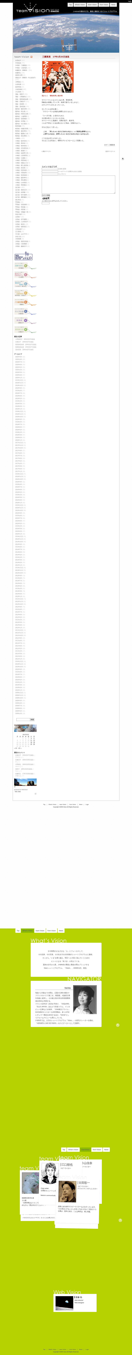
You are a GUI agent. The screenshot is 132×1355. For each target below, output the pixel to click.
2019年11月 (19, 383)
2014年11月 (19, 539)
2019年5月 (18, 398)
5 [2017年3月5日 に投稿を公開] (34, 738)
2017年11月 (19, 445)
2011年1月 (18, 659)
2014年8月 (18, 547)
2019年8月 (18, 390)
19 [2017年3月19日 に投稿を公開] (34, 742)
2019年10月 (19, 385)
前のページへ (47, 151)
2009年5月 (18, 711)
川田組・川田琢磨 (21, 244)
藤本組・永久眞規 (21, 124)
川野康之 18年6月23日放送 (24, 764)
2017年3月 (18, 466)
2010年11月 (19, 664)
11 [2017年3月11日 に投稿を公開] (31, 740)
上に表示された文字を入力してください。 (55, 204)
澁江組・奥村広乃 (21, 190)
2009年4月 (18, 713)
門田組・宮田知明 (21, 204)
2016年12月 (19, 474)
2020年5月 (18, 367)
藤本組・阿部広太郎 (21, 114)
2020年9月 (18, 357)
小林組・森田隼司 (21, 178)
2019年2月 (18, 406)
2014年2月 (18, 562)
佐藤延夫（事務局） (21, 70)
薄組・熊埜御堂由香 (21, 99)
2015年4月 (18, 526)
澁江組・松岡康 (20, 192)
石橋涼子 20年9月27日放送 (24, 342)
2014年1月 (18, 565)
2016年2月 (18, 500)
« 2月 (15, 748)
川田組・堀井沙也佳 (21, 241)
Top (44, 804)
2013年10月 (19, 573)
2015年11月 (19, 508)
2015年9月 (18, 513)
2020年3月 (18, 372)
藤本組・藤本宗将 (21, 109)
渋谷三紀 (18, 236)
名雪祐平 (18, 60)
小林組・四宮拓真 (21, 170)
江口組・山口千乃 (21, 234)
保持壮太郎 (18, 75)
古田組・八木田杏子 (21, 222)
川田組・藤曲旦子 (21, 246)
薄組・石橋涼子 (20, 101)
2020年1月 (18, 377)
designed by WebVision (21, 789)
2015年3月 (18, 528)
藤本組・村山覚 (20, 111)
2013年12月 (19, 568)
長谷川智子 (18, 214)
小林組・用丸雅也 (21, 180)
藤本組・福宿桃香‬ (21, 119)
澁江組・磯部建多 (21, 197)
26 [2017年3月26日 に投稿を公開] (34, 744)
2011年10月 (19, 635)
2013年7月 (18, 581)
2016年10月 (19, 479)
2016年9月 (18, 482)
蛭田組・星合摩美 (21, 136)
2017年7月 (18, 456)
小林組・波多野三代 (21, 153)
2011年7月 (18, 643)
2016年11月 (19, 476)
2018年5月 (18, 430)
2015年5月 (18, 523)
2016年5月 (18, 492)
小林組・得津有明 (21, 175)
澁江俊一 (18, 187)
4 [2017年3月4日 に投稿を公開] (31, 738)
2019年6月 (18, 396)
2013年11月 (19, 570)
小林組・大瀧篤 (20, 158)
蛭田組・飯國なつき (21, 133)
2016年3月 (18, 497)
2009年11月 (19, 695)
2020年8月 (18, 359)
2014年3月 (18, 560)
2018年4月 (18, 432)
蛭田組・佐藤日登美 (21, 128)
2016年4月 (18, 495)
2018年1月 (18, 440)
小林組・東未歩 (20, 143)
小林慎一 (18, 138)
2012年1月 (18, 627)
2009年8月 (18, 703)
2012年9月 (18, 607)
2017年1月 (18, 471)
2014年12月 (19, 536)
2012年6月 (18, 614)
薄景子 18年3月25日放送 (23, 769)
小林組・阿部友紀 (21, 160)
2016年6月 (18, 489)
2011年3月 (18, 653)
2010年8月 (18, 672)
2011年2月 (18, 656)
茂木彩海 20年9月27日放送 (24, 349)
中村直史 (18, 63)
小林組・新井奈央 (21, 146)
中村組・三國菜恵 (21, 65)
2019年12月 (19, 380)
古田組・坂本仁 (20, 224)
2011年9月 (18, 638)
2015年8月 (18, 515)
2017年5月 (18, 461)
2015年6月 (18, 521)
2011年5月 (18, 648)
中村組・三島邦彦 (21, 68)
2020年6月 (18, 364)
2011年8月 (18, 640)
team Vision (63, 804)
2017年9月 (18, 450)
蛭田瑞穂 (18, 126)
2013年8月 (18, 578)
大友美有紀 (18, 89)
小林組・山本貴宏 (21, 182)
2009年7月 (18, 706)
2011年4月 (18, 651)
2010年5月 (18, 680)
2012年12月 (19, 599)
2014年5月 (18, 555)
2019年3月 (18, 403)
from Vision (72, 804)
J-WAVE (61, 965)
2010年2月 (18, 687)
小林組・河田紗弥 (21, 173)
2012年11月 (19, 601)
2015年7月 (18, 518)
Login (87, 804)
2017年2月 (18, 469)
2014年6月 (18, 552)
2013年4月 (18, 588)
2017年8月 (18, 453)
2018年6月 (18, 427)
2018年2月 (18, 437)
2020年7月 (18, 362)
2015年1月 (18, 534)
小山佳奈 (18, 92)
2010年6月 (18, 677)
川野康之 (18, 82)
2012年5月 (18, 617)
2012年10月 (19, 604)
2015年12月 (19, 505)
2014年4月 (18, 557)
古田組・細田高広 (21, 227)
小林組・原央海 (20, 168)
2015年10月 (19, 510)
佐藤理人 (18, 73)
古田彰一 (18, 217)
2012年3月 (18, 622)
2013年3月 (18, 591)
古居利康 (18, 84)
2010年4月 (18, 682)
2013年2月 (18, 594)
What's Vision (52, 804)
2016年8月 (18, 484)
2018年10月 (19, 416)
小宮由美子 (18, 229)
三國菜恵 (111, 145)
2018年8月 (18, 422)
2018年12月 (19, 411)
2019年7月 (18, 393)
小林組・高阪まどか (21, 163)
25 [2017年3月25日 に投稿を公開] (31, 744)
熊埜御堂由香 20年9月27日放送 (25, 344)
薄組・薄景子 (19, 94)
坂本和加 (18, 87)
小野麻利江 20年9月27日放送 (25, 339)
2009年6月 (18, 708)
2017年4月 (18, 463)
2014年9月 (18, 544)
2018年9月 (18, 419)
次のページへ (110, 151)
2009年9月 (18, 700)
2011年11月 (19, 633)
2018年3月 (18, 435)
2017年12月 (19, 443)
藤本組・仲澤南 (20, 121)
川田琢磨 (18, 239)
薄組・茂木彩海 (20, 106)
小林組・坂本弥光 (21, 141)
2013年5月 (18, 586)
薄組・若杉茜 (19, 104)
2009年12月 (19, 693)
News (80, 804)
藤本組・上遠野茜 (21, 116)
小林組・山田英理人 (21, 155)
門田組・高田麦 (20, 209)
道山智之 (18, 200)
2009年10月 (19, 698)
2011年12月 (19, 630)
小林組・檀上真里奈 (21, 165)
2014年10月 (19, 541)
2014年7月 (18, 549)
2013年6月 (18, 583)
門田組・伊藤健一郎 (21, 212)
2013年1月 (18, 596)
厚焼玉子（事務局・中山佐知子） (26, 77)
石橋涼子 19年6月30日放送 (24, 760)
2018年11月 (19, 414)
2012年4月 (18, 620)
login (129, 1)
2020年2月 (18, 375)
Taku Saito (18, 791)
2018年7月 (18, 424)
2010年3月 (18, 685)
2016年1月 (18, 502)
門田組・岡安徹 (20, 207)
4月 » (19, 748)
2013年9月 (18, 575)
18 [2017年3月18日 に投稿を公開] (31, 742)
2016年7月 (18, 487)
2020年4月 (18, 370)
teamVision (85, 1150)
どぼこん (18, 776)
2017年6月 (18, 458)
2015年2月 (18, 531)
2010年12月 (19, 661)
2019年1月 (18, 409)
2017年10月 (19, 448)
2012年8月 (18, 609)
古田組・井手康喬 (21, 219)
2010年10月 (19, 666)
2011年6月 (18, 646)
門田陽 (17, 202)
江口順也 (18, 231)
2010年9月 (18, 669)
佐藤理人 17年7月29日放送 (24, 774)
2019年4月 (18, 401)
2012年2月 (18, 625)
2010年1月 (18, 690)
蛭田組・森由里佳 (21, 131)
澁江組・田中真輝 (21, 195)
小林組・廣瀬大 (20, 151)
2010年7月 (18, 674)
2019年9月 (18, 388)
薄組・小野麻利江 (21, 97)
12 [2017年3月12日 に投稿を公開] (34, 740)
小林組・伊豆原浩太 (21, 148)
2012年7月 (18, 612)
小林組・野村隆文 (21, 185)
